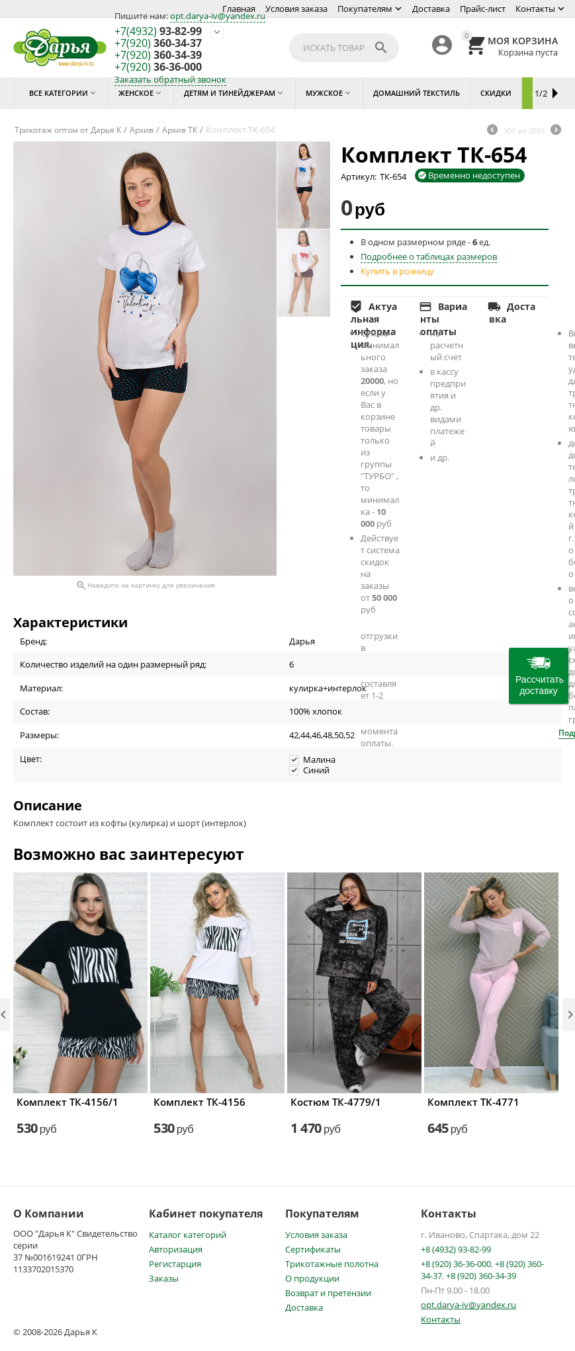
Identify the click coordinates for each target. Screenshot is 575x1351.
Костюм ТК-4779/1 (335, 1102)
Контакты (535, 9)
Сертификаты (313, 1249)
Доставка (431, 9)
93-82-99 (158, 31)
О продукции (312, 1278)
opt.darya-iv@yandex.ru (217, 16)
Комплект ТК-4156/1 (67, 1102)
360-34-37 (158, 43)
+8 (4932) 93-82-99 (456, 1249)
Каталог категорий (187, 1235)
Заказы (164, 1278)
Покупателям (364, 9)
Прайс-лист (483, 9)
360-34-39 (158, 55)
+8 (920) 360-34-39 (481, 1276)
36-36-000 (158, 67)
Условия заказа (296, 9)
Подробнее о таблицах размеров (429, 256)
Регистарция (175, 1264)
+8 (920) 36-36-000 (456, 1264)
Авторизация (175, 1249)
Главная (238, 9)
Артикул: (358, 176)
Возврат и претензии (328, 1293)
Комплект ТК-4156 (199, 1102)
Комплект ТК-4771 (473, 1102)
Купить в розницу (397, 271)
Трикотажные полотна (331, 1264)
